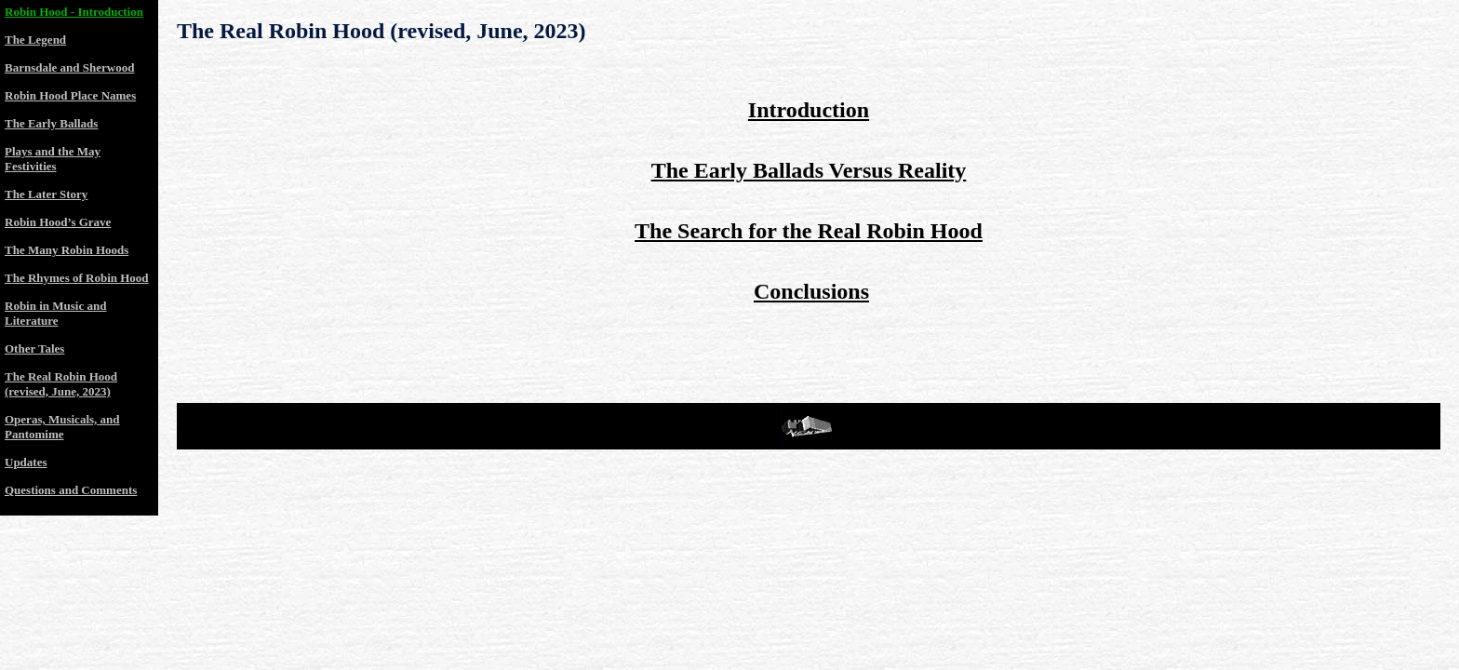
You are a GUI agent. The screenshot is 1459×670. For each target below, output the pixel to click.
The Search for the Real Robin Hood (809, 231)
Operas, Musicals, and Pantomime (62, 426)
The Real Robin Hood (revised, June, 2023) (381, 31)
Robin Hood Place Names (70, 95)
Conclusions (811, 291)
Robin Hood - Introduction (74, 12)
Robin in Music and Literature (55, 313)
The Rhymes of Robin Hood (77, 278)
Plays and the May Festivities (52, 158)
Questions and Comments (71, 490)
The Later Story (46, 194)
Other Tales (34, 348)
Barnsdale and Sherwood (69, 67)
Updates (26, 462)
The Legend (35, 40)
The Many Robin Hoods (66, 250)
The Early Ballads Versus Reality (809, 170)
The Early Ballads (51, 123)
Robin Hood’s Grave (58, 222)
